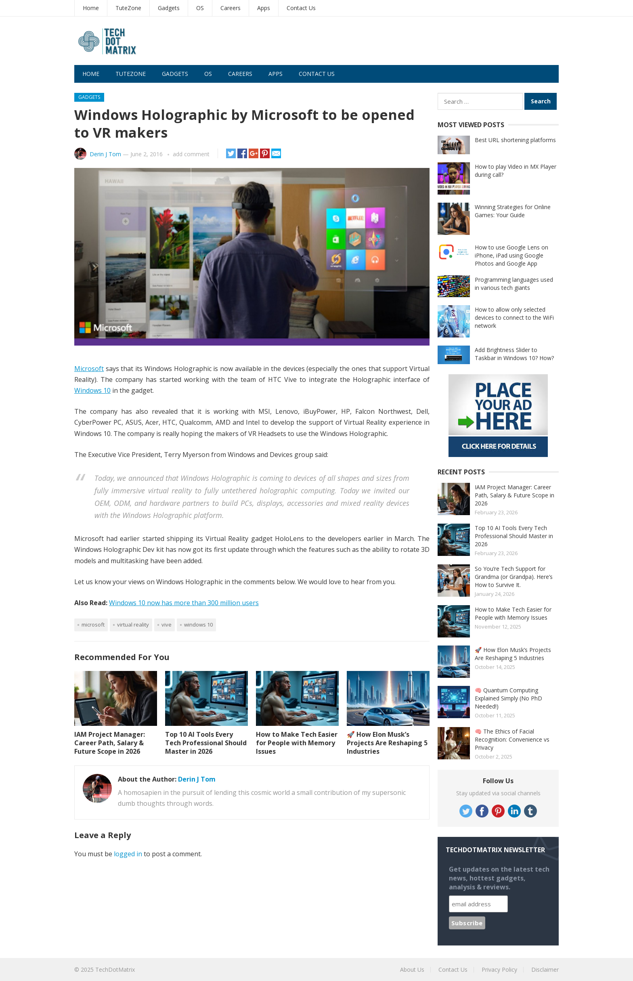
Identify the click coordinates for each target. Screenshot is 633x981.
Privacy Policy (499, 969)
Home (91, 8)
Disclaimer (545, 969)
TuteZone (128, 8)
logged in (128, 853)
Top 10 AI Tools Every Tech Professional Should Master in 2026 (206, 743)
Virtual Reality (133, 624)
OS (200, 8)
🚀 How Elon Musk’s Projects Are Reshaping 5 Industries (387, 743)
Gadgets (169, 8)
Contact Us (301, 8)
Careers (230, 8)
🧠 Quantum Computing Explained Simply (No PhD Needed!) (508, 698)
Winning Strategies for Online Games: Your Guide (513, 211)
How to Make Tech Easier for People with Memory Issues (296, 743)
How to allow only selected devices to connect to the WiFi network (514, 317)
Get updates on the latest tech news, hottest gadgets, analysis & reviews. (499, 878)
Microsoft (89, 368)
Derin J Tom (105, 154)
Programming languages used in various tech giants (514, 283)
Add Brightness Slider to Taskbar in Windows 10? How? (514, 354)
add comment (191, 154)
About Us (412, 969)
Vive (166, 624)
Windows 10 (92, 390)
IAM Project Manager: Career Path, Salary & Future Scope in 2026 (109, 743)
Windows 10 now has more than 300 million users (184, 602)
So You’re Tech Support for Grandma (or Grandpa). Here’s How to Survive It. (514, 577)
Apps (263, 8)
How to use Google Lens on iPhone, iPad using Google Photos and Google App (511, 255)
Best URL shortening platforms (515, 140)
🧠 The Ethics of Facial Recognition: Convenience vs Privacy (512, 739)
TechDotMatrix (115, 969)
